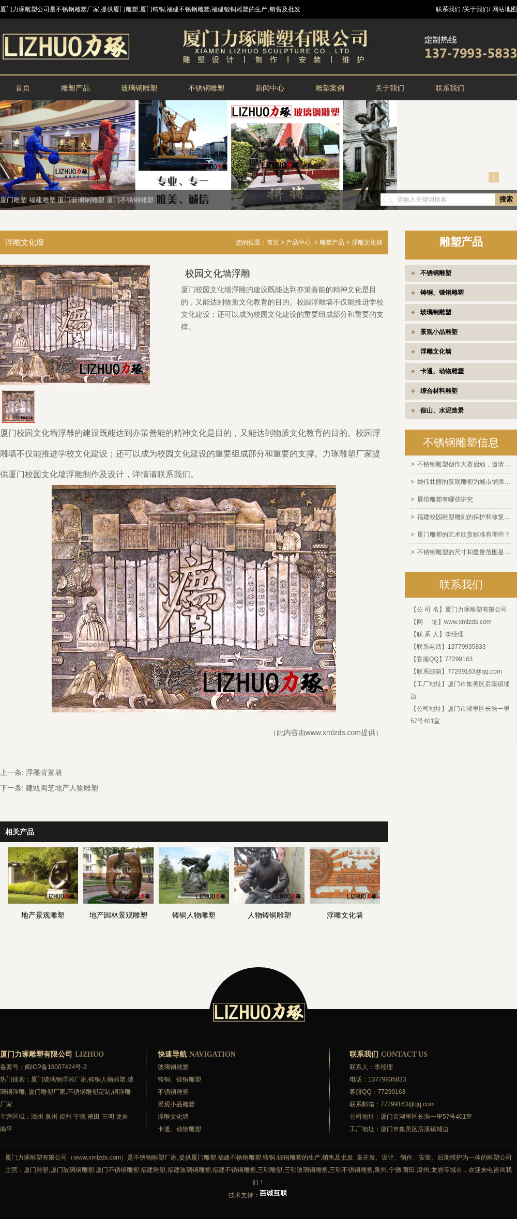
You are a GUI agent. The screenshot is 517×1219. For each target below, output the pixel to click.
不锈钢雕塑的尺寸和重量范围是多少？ (464, 549)
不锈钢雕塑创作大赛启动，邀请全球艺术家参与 (464, 464)
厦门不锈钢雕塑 (130, 200)
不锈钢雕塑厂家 (155, 1157)
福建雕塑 (42, 200)
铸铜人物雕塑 (107, 1079)
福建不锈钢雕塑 (239, 1157)
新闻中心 (269, 88)
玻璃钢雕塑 (139, 88)
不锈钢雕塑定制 (89, 1091)
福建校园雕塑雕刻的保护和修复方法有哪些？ (464, 515)
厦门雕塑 (13, 200)
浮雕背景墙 (44, 772)
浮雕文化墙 (435, 351)
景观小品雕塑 (439, 332)
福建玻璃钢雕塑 (189, 1170)
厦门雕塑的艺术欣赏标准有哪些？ (463, 532)
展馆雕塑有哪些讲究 (445, 498)
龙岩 (122, 1116)
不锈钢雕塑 (206, 88)
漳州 (37, 1116)
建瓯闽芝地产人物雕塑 (62, 788)
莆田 (93, 1116)
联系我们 (449, 88)
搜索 (506, 199)
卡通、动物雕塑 (442, 371)
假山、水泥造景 (442, 410)
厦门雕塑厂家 (47, 1091)
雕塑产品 (75, 88)
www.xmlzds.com (468, 618)
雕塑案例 (329, 88)
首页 (23, 88)
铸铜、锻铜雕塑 (442, 292)
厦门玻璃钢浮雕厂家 (59, 1079)
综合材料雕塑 (439, 390)
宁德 (79, 1116)
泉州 (51, 1116)
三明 (108, 1116)
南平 (6, 1129)
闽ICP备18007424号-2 (56, 1067)
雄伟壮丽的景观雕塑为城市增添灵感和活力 (464, 481)
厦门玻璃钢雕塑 (80, 200)
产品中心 (298, 242)
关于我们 (389, 88)
